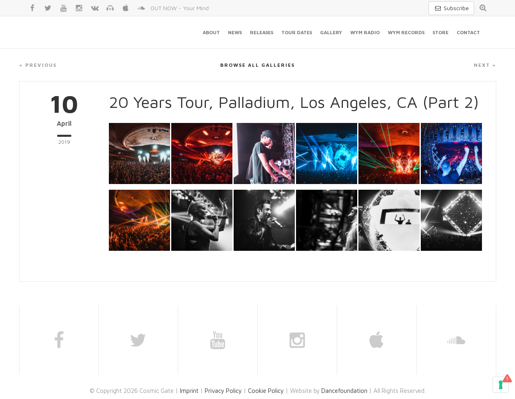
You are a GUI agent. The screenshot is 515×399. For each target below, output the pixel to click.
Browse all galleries (257, 65)
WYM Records (406, 32)
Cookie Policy (266, 390)
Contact (468, 32)
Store (441, 32)
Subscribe (451, 7)
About (211, 32)
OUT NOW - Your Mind (179, 7)
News (235, 32)
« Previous (38, 65)
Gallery (331, 32)
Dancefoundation (344, 390)
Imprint (189, 390)
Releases (261, 32)
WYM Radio (365, 32)
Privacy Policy (223, 390)
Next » (485, 65)
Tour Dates (296, 32)
